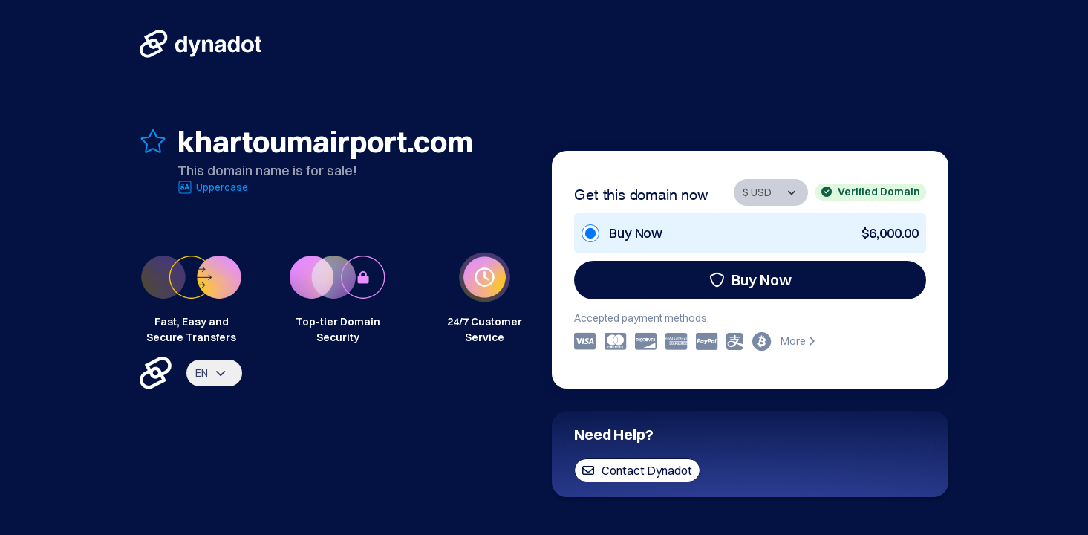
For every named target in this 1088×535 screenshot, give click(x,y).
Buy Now (750, 279)
